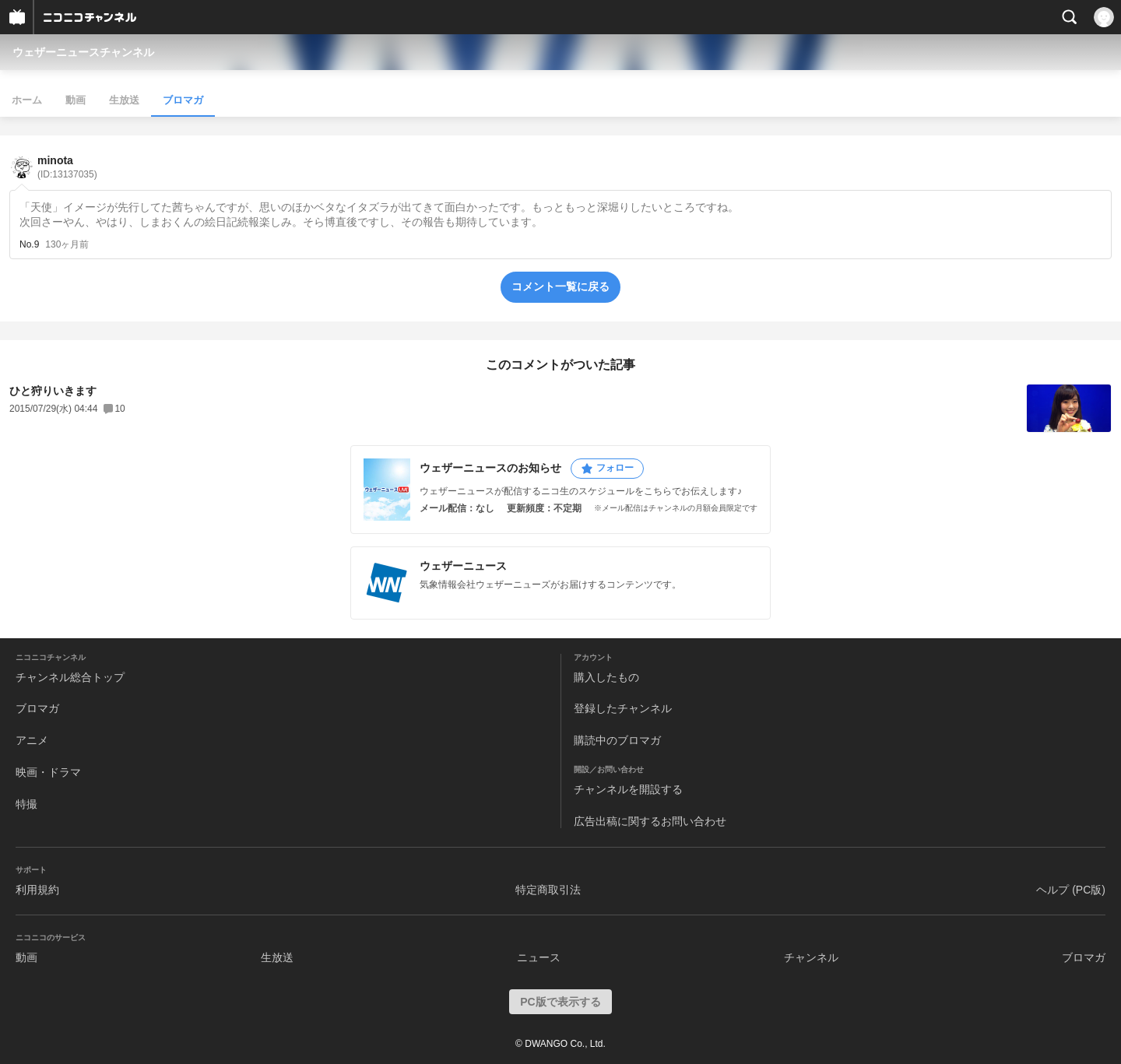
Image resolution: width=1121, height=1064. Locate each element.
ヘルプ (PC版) (1070, 889)
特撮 (26, 804)
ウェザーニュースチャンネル (83, 52)
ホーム (27, 100)
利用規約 (37, 889)
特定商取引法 (548, 889)
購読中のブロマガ (617, 740)
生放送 (124, 100)
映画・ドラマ (48, 772)
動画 (75, 100)
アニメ (32, 740)
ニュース (538, 957)
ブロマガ (183, 100)
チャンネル (811, 957)
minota (67, 167)
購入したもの (606, 677)
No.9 (29, 244)
